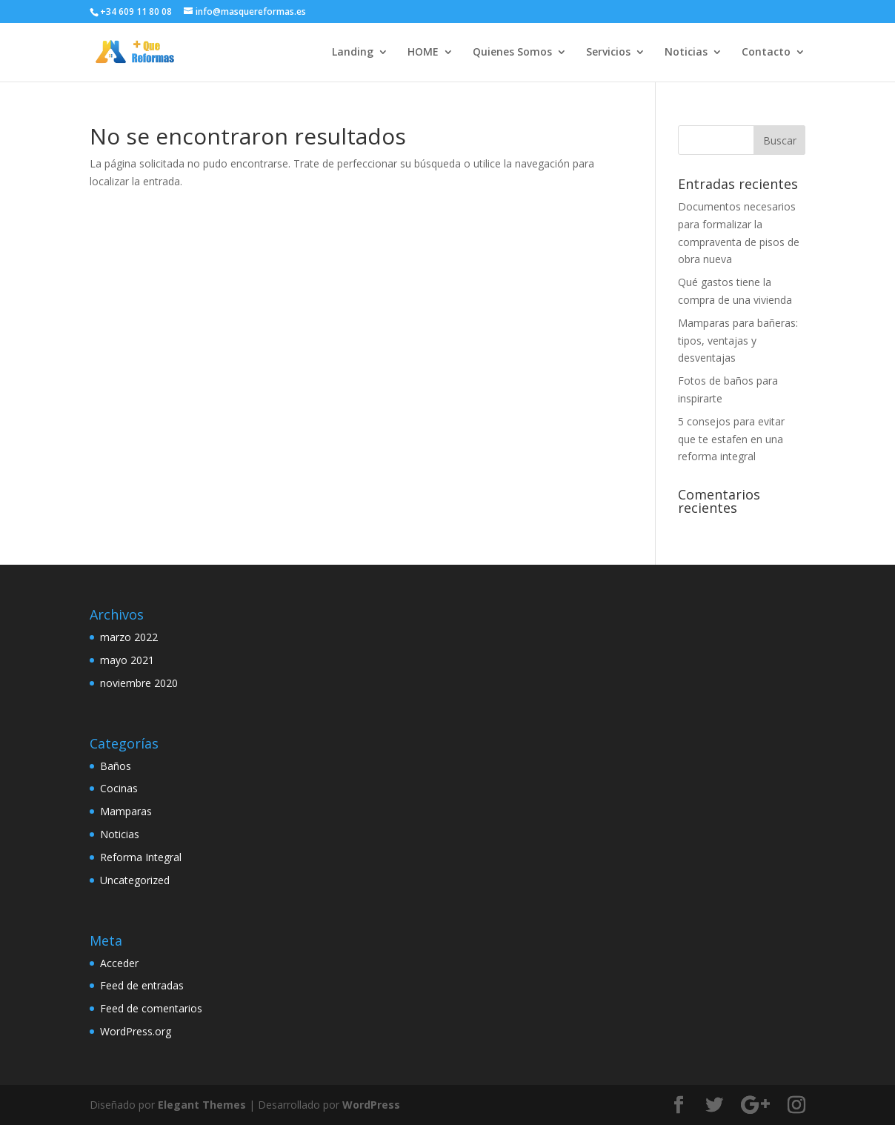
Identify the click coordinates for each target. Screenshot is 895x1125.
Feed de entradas (142, 985)
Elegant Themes (202, 1105)
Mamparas (126, 811)
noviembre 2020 (139, 683)
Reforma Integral (141, 857)
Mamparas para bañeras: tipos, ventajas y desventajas (738, 340)
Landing (352, 53)
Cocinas (119, 788)
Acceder (119, 963)
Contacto (766, 53)
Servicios (608, 53)
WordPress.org (135, 1031)
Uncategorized (135, 880)
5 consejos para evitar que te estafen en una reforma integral (731, 439)
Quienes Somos (512, 53)
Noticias (686, 53)
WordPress (371, 1105)
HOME (423, 53)
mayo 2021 (127, 660)
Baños (115, 766)
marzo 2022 (129, 637)
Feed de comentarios (151, 1008)
